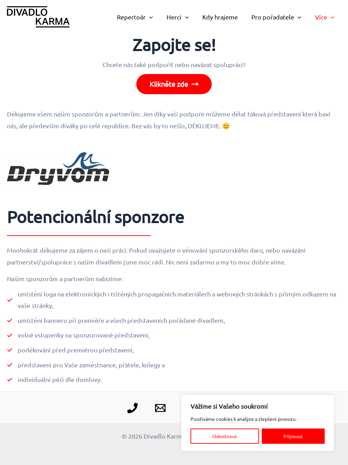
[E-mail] (160, 408)
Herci (181, 17)
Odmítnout (224, 436)
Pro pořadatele (278, 17)
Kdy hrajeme (222, 17)
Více (325, 17)
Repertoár (140, 17)
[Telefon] (132, 408)
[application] (154, 17)
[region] (257, 423)
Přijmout (293, 436)
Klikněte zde (174, 84)
